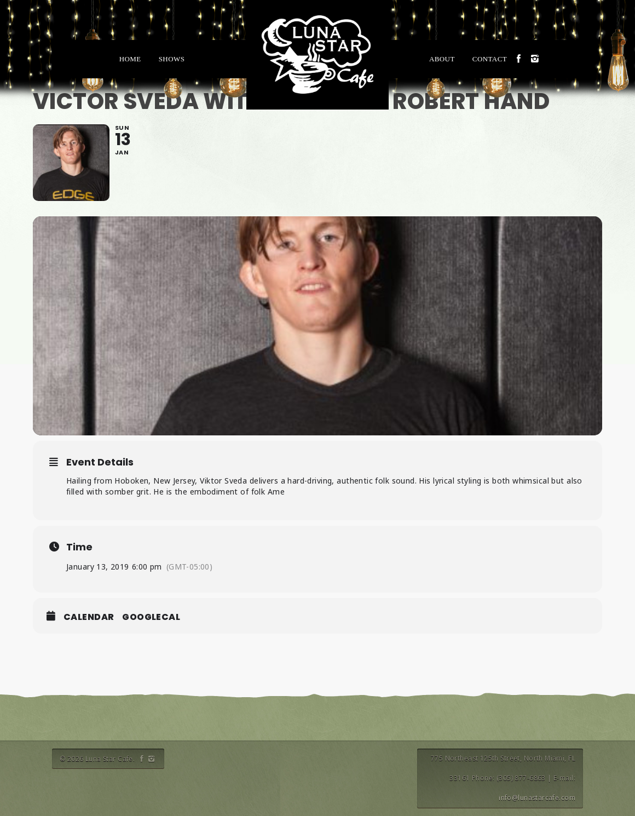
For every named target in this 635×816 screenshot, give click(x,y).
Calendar (89, 617)
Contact (489, 59)
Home (130, 59)
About (442, 59)
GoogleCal (151, 617)
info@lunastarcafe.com (537, 797)
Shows (172, 59)
